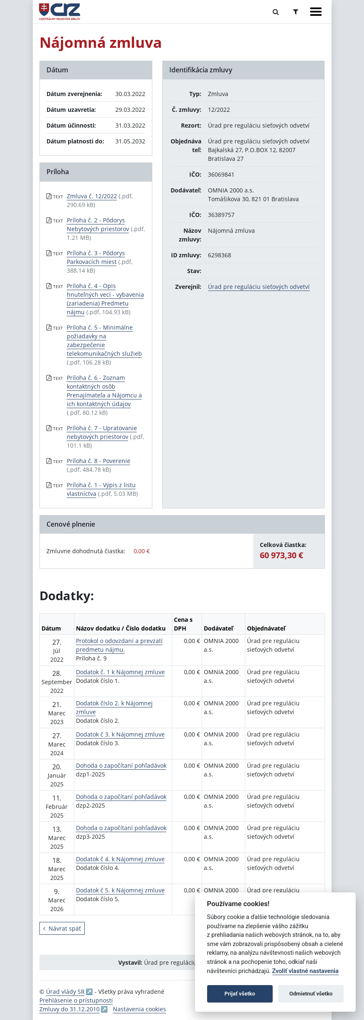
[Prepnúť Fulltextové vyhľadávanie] (275, 12)
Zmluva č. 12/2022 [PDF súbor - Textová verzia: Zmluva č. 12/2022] (92, 196)
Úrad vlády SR (65, 991)
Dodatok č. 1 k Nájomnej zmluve (120, 672)
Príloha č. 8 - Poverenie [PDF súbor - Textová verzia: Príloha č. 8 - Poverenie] (98, 461)
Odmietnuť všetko (310, 993)
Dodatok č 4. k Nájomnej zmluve (120, 859)
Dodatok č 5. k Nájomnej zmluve (120, 890)
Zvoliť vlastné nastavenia (305, 971)
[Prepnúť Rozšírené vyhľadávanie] (296, 12)
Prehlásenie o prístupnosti (76, 1000)
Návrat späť (62, 928)
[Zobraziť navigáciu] (316, 12)
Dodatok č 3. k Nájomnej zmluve (120, 734)
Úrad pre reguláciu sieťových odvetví (259, 287)
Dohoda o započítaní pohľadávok (121, 765)
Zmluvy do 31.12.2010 (69, 1009)
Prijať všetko (240, 993)
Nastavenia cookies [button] (139, 1009)
